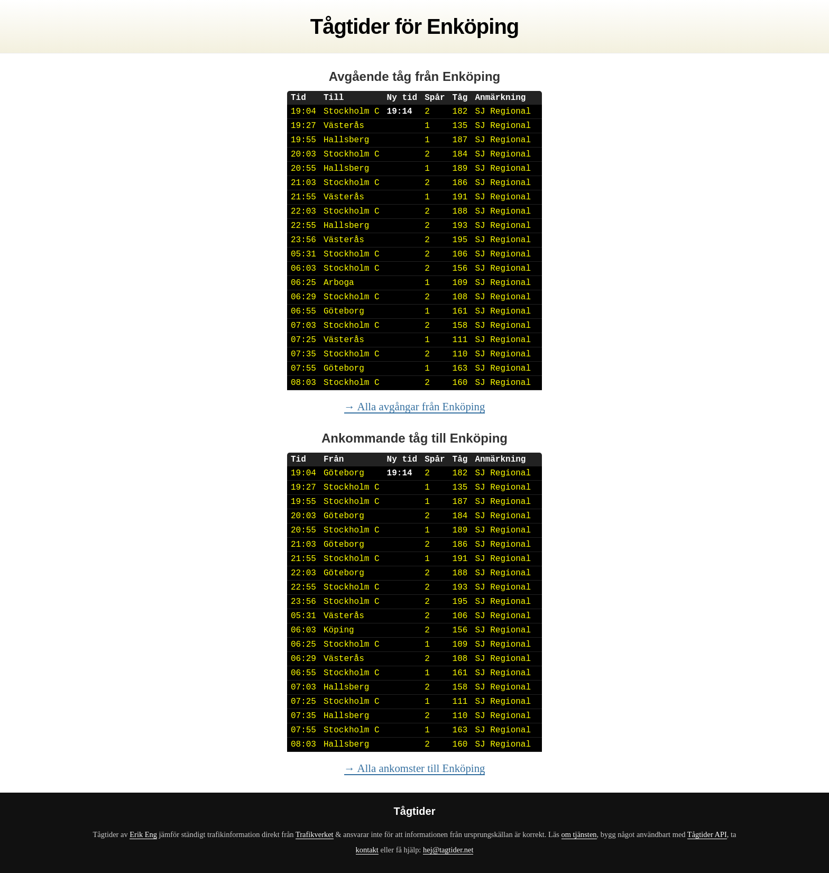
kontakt (367, 850)
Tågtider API (707, 834)
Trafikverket (315, 834)
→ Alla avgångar (414, 406)
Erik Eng (143, 834)
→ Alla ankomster (414, 768)
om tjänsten (579, 834)
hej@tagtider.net (448, 850)
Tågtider (350, 26)
